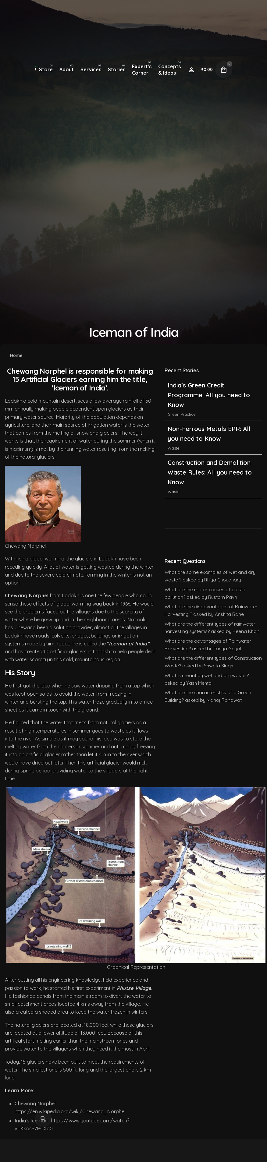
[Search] (43, 1118)
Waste (174, 450)
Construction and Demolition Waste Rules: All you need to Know (210, 475)
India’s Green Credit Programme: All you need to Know (209, 397)
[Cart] (223, 69)
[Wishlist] (191, 69)
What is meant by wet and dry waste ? (207, 675)
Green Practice (182, 417)
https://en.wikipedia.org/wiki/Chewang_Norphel (70, 1111)
